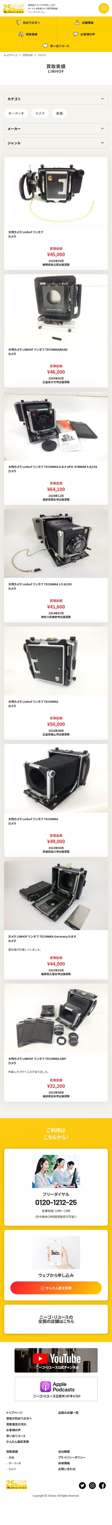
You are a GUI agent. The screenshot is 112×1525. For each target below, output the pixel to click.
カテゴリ (14, 98)
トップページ (14, 1412)
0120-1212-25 (56, 1202)
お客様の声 (84, 34)
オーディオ (16, 113)
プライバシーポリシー (72, 1457)
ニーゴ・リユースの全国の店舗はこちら (56, 1319)
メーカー (14, 128)
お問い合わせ (66, 1469)
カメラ (40, 113)
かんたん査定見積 (17, 1441)
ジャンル (14, 142)
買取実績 (27, 34)
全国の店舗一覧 (68, 1412)
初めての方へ (28, 22)
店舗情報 (84, 22)
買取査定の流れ (16, 1424)
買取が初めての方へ (19, 1418)
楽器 (59, 113)
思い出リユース (56, 45)
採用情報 (64, 1463)
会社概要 (64, 1451)
